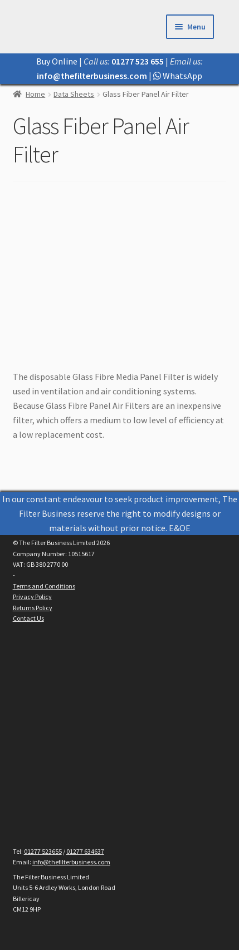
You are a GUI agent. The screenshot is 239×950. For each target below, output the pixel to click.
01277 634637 (85, 851)
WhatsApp (177, 75)
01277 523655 (43, 851)
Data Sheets (73, 94)
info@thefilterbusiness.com (71, 862)
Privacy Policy (32, 596)
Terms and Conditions (44, 586)
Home (35, 94)
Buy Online (56, 61)
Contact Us (28, 618)
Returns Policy (32, 607)
